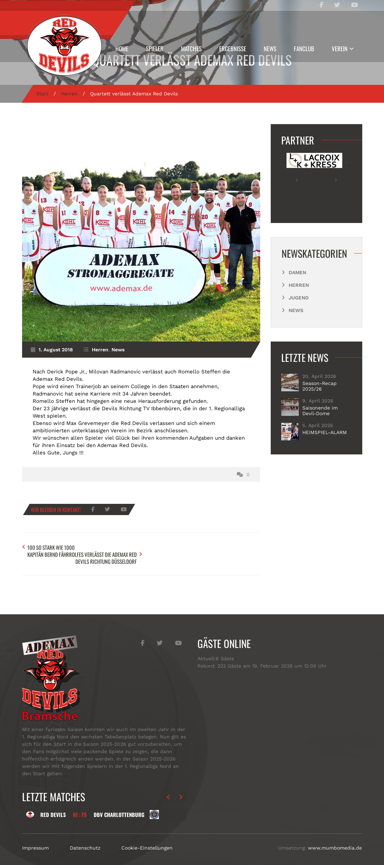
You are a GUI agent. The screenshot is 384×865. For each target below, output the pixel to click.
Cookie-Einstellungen (147, 840)
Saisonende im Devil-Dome (320, 410)
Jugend (299, 297)
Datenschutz (85, 840)
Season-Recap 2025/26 (319, 386)
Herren (69, 93)
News (270, 48)
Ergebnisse (232, 48)
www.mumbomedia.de (335, 840)
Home (121, 48)
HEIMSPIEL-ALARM (324, 432)
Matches (191, 48)
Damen (297, 272)
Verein (340, 48)
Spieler (154, 48)
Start (42, 93)
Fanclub (304, 48)
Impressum (35, 840)
